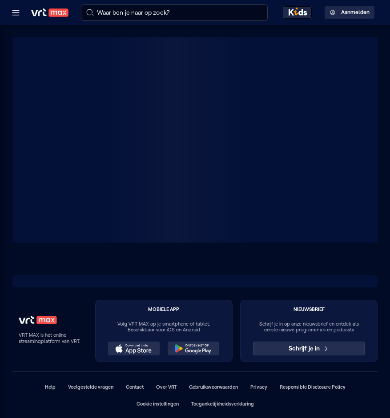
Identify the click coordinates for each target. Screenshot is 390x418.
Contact (135, 387)
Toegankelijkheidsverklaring (222, 403)
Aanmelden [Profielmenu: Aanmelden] (350, 12)
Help (50, 387)
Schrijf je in (309, 348)
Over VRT (166, 387)
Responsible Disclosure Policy (313, 387)
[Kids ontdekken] (297, 12)
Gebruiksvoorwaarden (213, 387)
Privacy (258, 387)
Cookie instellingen (158, 403)
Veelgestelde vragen (90, 387)
